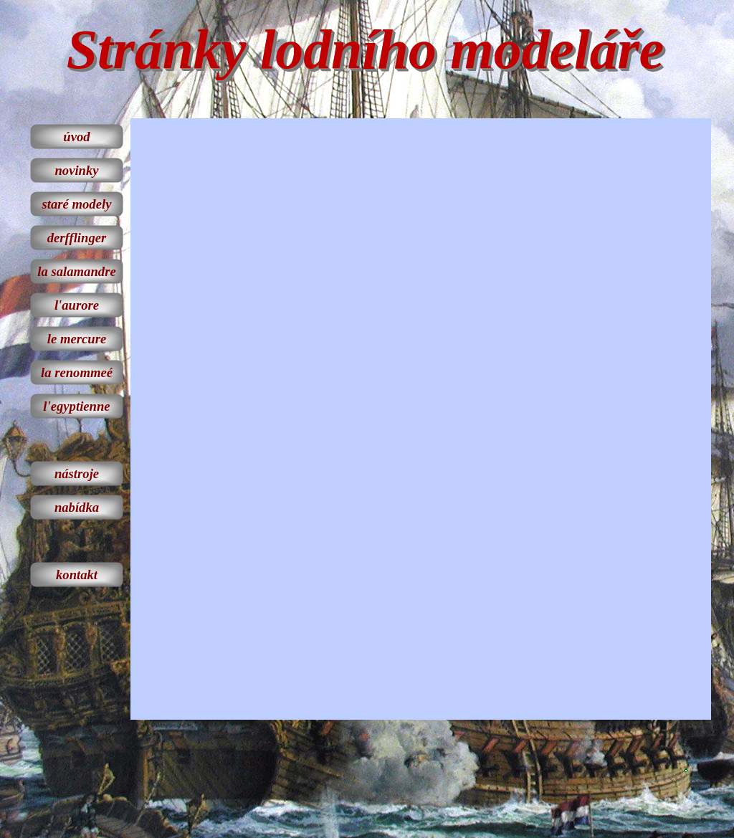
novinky (76, 170)
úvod (76, 136)
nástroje (76, 473)
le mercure (76, 338)
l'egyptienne (76, 406)
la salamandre (76, 271)
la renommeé (77, 372)
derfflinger (77, 237)
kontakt (76, 574)
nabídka (76, 507)
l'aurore (76, 305)
